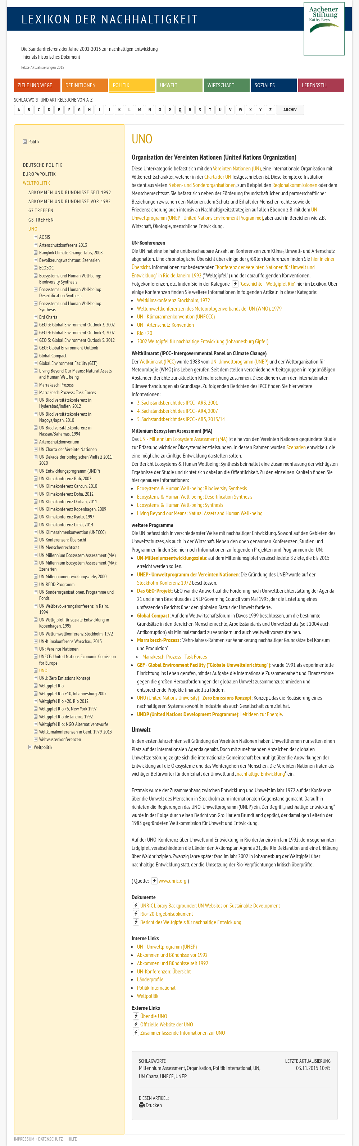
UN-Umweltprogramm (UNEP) (239, 361)
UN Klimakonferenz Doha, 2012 (66, 493)
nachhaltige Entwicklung (261, 773)
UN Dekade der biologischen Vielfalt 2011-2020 (76, 459)
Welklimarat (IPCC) (158, 361)
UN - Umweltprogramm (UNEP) (167, 946)
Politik (121, 85)
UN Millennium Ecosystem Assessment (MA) (77, 555)
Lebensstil (314, 85)
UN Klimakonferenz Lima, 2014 (66, 524)
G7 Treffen (41, 210)
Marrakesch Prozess (56, 384)
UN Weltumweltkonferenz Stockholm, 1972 (76, 633)
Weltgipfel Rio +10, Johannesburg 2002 (72, 693)
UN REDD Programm (56, 584)
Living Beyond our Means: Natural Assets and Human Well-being (200, 513)
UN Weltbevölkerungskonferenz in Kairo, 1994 (74, 608)
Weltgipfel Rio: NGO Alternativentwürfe (73, 724)
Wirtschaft (221, 85)
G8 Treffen (41, 220)
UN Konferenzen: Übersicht (62, 539)
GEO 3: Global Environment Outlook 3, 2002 (77, 324)
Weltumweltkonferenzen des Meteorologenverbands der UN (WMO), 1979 (209, 308)
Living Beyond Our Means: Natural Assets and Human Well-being (75, 373)
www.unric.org (172, 880)
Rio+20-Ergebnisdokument (166, 913)
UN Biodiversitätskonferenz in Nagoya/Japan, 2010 (65, 416)
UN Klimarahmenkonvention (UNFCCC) (72, 532)
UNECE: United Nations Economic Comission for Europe (77, 659)
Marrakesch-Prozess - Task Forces (174, 656)
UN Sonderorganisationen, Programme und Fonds (76, 594)
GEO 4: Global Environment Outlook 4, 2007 (77, 332)
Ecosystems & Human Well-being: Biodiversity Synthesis (192, 488)
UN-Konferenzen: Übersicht (164, 971)
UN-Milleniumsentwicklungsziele (171, 557)
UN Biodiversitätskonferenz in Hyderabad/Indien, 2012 (65, 402)
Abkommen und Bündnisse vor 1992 (172, 954)
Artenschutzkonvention (59, 441)
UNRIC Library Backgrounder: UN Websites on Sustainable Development (210, 905)
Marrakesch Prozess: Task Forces (67, 392)
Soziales (265, 85)
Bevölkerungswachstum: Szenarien (69, 260)
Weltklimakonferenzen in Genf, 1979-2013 (75, 731)
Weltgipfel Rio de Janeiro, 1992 (66, 716)
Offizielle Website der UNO (166, 1024)
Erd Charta (48, 316)
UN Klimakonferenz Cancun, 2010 (68, 485)
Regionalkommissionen (294, 184)
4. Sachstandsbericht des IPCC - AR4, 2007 (177, 410)
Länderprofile (150, 979)
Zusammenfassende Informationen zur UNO (182, 1032)
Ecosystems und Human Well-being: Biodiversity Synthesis (70, 278)
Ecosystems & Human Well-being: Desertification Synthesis (194, 496)
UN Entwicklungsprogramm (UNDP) (69, 470)
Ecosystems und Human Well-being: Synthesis (70, 306)
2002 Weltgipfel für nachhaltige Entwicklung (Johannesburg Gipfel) (202, 341)
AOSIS (44, 236)
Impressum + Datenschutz (38, 1139)
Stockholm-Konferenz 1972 (164, 582)
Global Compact (153, 615)
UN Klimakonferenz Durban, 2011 (68, 501)
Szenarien (296, 447)
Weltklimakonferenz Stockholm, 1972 (173, 300)
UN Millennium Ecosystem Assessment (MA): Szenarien (78, 565)
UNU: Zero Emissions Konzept (64, 677)
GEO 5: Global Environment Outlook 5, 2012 (77, 339)
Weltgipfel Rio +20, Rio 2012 (63, 700)
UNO (33, 229)
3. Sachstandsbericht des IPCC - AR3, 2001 (177, 402)
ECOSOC (46, 267)
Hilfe (72, 1139)
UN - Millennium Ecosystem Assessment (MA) (183, 438)
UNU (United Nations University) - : (195, 697)
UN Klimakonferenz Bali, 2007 (65, 478)
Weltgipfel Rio (51, 685)
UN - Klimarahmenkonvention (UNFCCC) (176, 316)
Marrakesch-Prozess (158, 639)
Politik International (156, 987)
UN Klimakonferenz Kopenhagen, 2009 (72, 508)
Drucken (150, 1105)
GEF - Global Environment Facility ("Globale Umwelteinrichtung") (203, 664)
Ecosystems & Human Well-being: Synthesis (180, 504)
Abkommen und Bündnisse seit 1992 (172, 963)
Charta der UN (217, 176)
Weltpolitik (147, 995)
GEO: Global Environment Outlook (68, 347)
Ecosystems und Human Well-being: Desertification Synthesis (70, 292)
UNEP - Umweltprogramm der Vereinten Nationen (187, 574)
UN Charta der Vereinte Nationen (68, 449)
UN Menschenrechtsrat (59, 547)
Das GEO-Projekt (154, 590)
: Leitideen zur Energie (260, 714)
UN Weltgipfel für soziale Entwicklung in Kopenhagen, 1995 (74, 622)
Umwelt (168, 85)
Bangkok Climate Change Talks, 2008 (71, 252)
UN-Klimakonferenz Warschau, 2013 (70, 641)
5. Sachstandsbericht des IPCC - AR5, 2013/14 (181, 419)
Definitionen (80, 85)
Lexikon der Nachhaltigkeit (110, 18)
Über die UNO (153, 1016)
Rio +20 (144, 332)
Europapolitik (39, 174)
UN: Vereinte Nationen (58, 648)
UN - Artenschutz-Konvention (165, 324)
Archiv (290, 110)
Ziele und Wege (35, 85)
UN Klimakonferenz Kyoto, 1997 (66, 516)
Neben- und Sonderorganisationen (202, 184)
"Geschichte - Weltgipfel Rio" (267, 283)
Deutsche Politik (43, 165)
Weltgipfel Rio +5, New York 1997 (68, 708)
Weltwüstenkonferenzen (60, 739)
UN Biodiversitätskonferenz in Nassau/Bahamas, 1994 (65, 430)
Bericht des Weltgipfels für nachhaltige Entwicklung (190, 922)
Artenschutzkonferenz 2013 (63, 244)
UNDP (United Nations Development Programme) (187, 714)
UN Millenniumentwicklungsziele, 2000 (72, 576)
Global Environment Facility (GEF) (68, 363)
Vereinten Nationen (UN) (237, 168)
